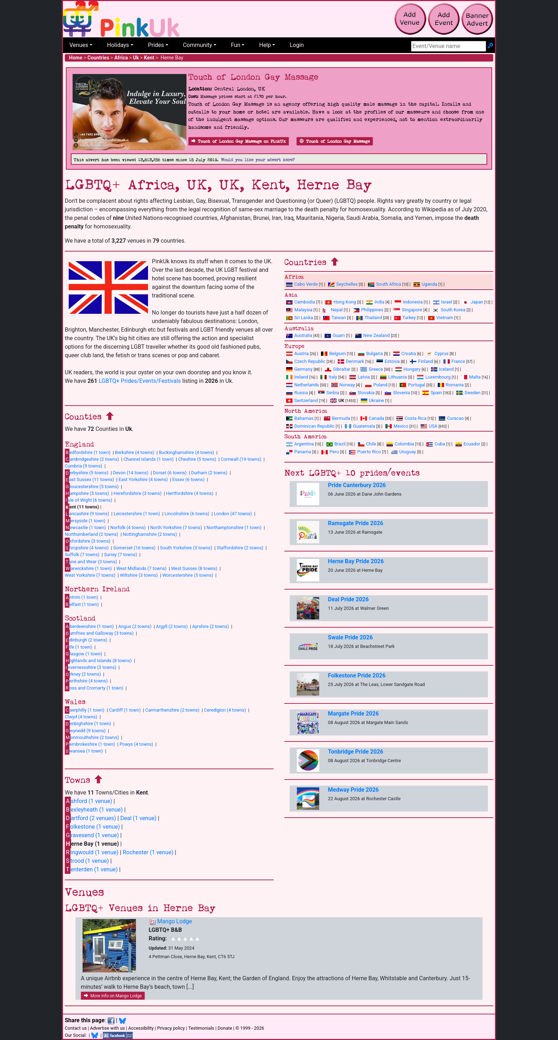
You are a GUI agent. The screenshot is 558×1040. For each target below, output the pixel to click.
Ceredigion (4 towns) (225, 710)
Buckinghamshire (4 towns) (186, 452)
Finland (421, 361)
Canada (372, 418)
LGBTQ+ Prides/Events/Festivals (140, 381)
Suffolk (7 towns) (82, 554)
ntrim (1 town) (81, 597)
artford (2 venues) (90, 818)
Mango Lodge (174, 921)
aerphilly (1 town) (85, 709)
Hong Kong (340, 302)
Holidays (118, 45)
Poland (376, 384)
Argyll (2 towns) (172, 626)
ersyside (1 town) (85, 520)
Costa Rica (411, 418)
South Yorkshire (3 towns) (186, 547)
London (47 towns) (233, 513)
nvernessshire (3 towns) (90, 667)
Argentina (300, 444)
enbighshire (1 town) (88, 723)
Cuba (435, 444)
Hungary (408, 369)
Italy (328, 377)
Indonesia (409, 302)
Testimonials (201, 1028)
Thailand (369, 317)
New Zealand (372, 335)
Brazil (336, 444)
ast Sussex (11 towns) (89, 479)
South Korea (448, 309)
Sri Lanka (299, 317)
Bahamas (300, 418)
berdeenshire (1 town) (89, 626)
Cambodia (300, 302)
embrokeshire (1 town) (90, 744)
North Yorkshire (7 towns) (176, 527)
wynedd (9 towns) (85, 730)
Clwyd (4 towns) (81, 716)
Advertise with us (107, 1028)
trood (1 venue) (87, 860)
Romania (451, 384)
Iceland (442, 369)
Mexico (396, 426)
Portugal (412, 384)
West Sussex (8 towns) (194, 568)
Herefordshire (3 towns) (138, 493)
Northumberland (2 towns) (91, 534)
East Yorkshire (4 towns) (143, 479)
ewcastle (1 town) (85, 527)
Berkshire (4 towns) (134, 452)
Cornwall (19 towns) (241, 459)
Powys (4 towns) (136, 744)
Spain (432, 392)
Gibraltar (338, 369)
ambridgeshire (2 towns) (92, 459)
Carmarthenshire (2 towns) (172, 710)
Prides (156, 45)
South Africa (384, 284)
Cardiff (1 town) (125, 710)
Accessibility (141, 1028)
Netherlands (302, 384)
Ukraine (372, 400)
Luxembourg (434, 377)
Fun (235, 45)
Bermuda (337, 418)
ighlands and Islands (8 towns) (98, 660)
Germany (299, 369)
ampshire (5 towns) (87, 493)
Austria (297, 353)
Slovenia (397, 392)
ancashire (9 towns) (87, 513)
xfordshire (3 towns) (87, 541)
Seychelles (343, 284)
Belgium (333, 353)
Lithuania (393, 377)
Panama (298, 451)
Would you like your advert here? (258, 160)
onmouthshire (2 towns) (92, 737)
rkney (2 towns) (83, 674)
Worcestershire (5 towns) (187, 575)
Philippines (368, 309)
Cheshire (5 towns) (197, 459)
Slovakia (362, 392)
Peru (330, 451)
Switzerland (302, 400)
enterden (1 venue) (91, 869)
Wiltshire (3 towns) (139, 575)
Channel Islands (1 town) (148, 459)
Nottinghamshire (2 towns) (150, 534)
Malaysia (299, 309)
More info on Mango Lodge (113, 995)
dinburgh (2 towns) (86, 640)
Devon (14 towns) (130, 472)
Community (197, 45)
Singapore (408, 309)
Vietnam (440, 317)
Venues (78, 45)
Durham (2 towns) (209, 472)
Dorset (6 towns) (170, 472)
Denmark (351, 361)
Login (297, 45)
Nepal (333, 309)
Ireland (297, 377)
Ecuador (468, 444)
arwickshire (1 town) (88, 568)
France (454, 361)
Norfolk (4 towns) (128, 527)
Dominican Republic (310, 426)
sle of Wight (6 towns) (88, 499)
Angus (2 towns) (134, 626)
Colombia (400, 444)
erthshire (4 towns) (86, 681)
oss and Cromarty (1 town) (94, 687)
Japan (472, 302)
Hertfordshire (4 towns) (190, 493)
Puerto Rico (365, 451)
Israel (442, 302)
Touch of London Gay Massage (335, 141)
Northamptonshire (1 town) (233, 527)
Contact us (76, 1028)
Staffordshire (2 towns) (240, 547)
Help (265, 45)
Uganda (425, 284)
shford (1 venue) (88, 801)
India (375, 302)
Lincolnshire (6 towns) (186, 513)
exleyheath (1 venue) (94, 809)
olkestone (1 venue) (92, 826)
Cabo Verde (302, 284)
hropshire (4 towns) (87, 547)
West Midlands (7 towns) (141, 568)
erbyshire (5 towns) (87, 472)
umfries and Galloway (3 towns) (99, 633)
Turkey (405, 317)
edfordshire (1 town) (87, 452)
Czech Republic (305, 361)
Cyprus (437, 353)
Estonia (388, 361)
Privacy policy (171, 1028)
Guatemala (360, 426)
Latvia (359, 377)
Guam (335, 335)
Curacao (451, 418)
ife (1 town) (78, 646)
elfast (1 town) (82, 604)
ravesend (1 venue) (92, 835)
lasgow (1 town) (83, 653)
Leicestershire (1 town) (137, 513)
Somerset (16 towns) (134, 547)
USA (429, 426)
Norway (343, 384)
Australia (299, 335)
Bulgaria (370, 353)
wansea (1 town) (84, 751)
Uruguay (403, 451)
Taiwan (334, 317)
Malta (470, 377)
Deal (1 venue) (138, 818)
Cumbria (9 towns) (83, 466)
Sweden (468, 392)
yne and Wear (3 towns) (91, 561)
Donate (224, 1028)
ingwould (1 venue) (92, 852)
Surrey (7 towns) (120, 554)
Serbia (328, 392)
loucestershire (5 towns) (92, 486)
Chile (367, 444)
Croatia (404, 353)
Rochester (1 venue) (148, 852)
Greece (371, 369)
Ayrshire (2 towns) (210, 626)
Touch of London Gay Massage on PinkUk (238, 141)
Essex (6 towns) (188, 479)
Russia (297, 392)
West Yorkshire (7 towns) (90, 575)
